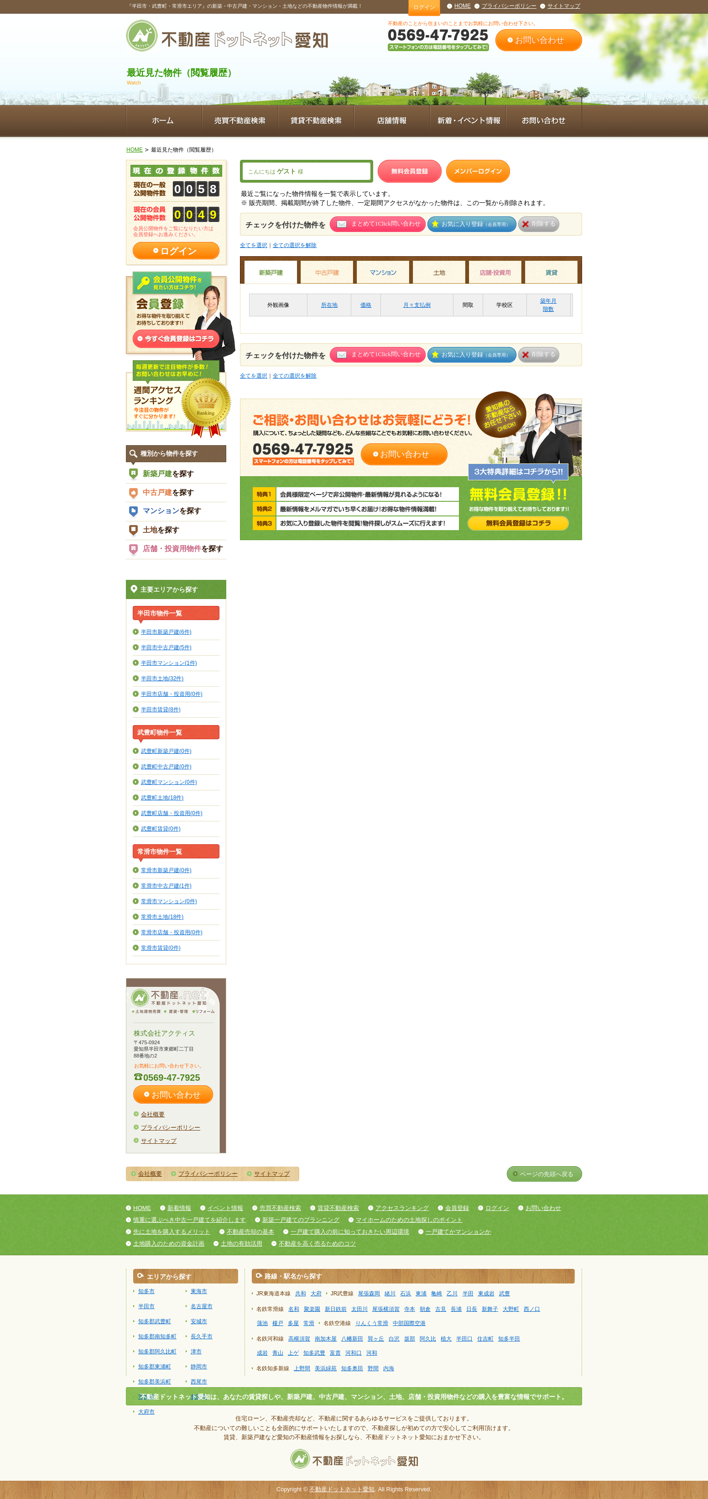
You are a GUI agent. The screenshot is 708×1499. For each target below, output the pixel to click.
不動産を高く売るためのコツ (317, 1243)
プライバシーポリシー (509, 6)
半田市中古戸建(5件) (166, 647)
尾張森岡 (369, 1293)
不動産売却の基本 (250, 1231)
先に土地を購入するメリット (171, 1231)
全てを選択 (253, 245)
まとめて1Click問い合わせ (386, 223)
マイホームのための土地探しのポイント (409, 1219)
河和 (371, 1353)
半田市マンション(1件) (169, 663)
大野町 (511, 1309)
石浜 (405, 1293)
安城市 (199, 1321)
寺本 (409, 1309)
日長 (471, 1309)
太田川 (359, 1309)
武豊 (504, 1293)
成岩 (262, 1353)
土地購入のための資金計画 (168, 1243)
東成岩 (486, 1293)
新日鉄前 (336, 1309)
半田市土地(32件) (162, 678)
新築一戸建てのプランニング (300, 1219)
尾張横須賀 (386, 1309)
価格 (365, 305)
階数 (548, 309)
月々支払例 (417, 305)
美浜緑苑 (326, 1368)
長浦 (456, 1309)
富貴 (335, 1353)
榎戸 (277, 1323)
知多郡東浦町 (154, 1366)
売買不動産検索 (280, 1207)
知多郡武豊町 (154, 1321)
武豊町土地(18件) (162, 797)
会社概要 (153, 1114)
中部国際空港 (409, 1323)
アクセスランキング (402, 1207)
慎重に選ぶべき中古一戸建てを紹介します (189, 1219)
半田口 (464, 1339)
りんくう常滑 (371, 1323)
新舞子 (490, 1309)
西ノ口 (532, 1309)
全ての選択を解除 (295, 245)
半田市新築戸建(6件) (166, 632)
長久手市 (202, 1336)
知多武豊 (314, 1353)
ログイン (424, 7)
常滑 (308, 1323)
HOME (462, 6)
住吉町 (485, 1339)
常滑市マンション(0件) (169, 901)
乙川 (452, 1293)
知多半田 (509, 1339)
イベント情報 (225, 1207)
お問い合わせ (539, 40)
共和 (300, 1293)
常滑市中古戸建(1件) (166, 886)
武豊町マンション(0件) (169, 782)
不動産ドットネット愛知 (342, 1489)
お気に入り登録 (476, 224)
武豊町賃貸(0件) (161, 828)
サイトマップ (563, 6)
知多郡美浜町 (154, 1381)
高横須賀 (299, 1339)
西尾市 (199, 1381)
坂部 (409, 1339)
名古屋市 (202, 1306)
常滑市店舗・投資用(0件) (172, 932)
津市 (196, 1351)
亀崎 (436, 1293)
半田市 (146, 1306)
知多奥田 (352, 1368)
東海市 (199, 1291)
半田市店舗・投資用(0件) (172, 694)
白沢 (394, 1339)
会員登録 (457, 1207)
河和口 (353, 1353)
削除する (544, 223)
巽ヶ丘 (376, 1339)
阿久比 (428, 1339)
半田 (468, 1293)
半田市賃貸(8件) (161, 709)
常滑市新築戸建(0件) (166, 870)
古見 (440, 1309)
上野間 (302, 1368)
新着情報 (179, 1207)
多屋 (293, 1323)
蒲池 (262, 1323)
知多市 (146, 1291)
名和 (293, 1309)
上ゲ (293, 1353)
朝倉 (425, 1309)
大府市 (146, 1412)
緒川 (390, 1293)
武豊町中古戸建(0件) (166, 766)
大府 (316, 1293)
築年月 (548, 301)
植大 (446, 1339)
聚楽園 (312, 1309)
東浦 (421, 1293)
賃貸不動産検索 (338, 1207)
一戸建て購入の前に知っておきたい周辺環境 (350, 1231)
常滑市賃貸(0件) (161, 948)
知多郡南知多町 (157, 1336)
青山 (277, 1353)
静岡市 (199, 1366)
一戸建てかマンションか (458, 1231)
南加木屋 (326, 1339)
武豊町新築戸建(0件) (166, 751)
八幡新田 (352, 1339)
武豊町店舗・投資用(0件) (172, 813)
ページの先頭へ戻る (546, 1174)
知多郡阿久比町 (157, 1351)
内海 (388, 1368)
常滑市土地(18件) (162, 917)
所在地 (329, 305)
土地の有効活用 (241, 1243)
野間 (373, 1368)
